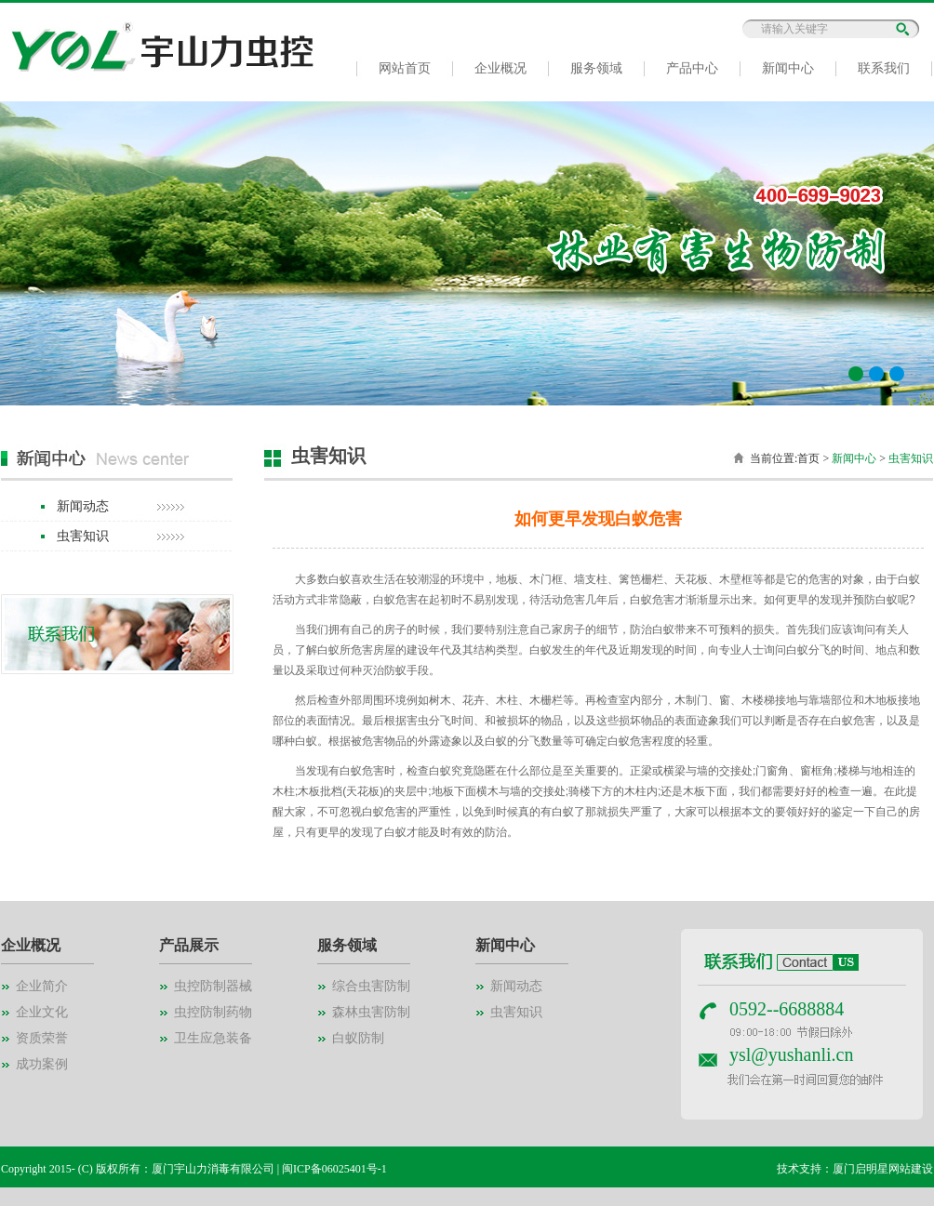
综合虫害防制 (371, 986)
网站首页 (405, 68)
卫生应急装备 (213, 1038)
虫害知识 (83, 536)
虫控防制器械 (213, 986)
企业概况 (500, 68)
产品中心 (692, 68)
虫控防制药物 (213, 1012)
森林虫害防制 (371, 1012)
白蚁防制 (358, 1038)
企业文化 (42, 1012)
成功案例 (42, 1064)
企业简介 (42, 986)
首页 (808, 458)
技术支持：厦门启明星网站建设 (855, 1168)
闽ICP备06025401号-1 (334, 1168)
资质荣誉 (42, 1038)
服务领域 (596, 68)
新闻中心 (788, 68)
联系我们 (884, 68)
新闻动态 (83, 506)
